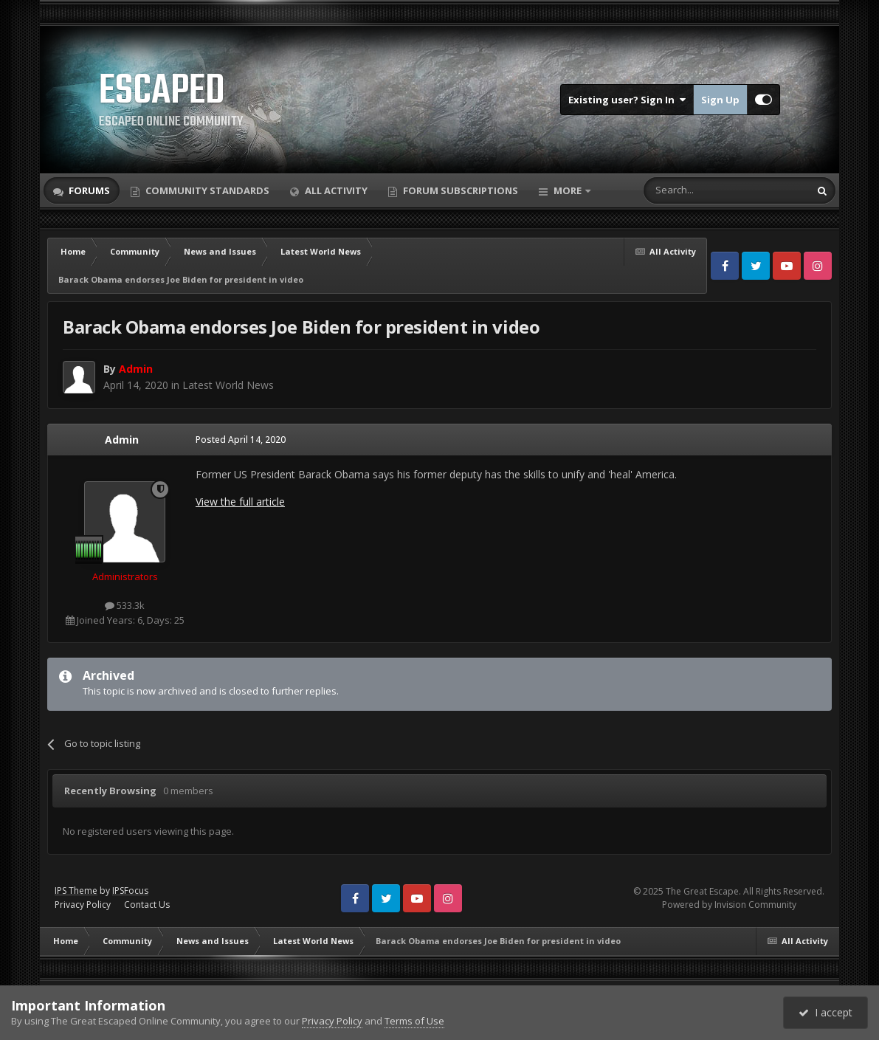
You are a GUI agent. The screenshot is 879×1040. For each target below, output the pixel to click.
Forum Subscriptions (459, 190)
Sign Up (720, 99)
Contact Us (147, 904)
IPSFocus (130, 890)
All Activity (335, 190)
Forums (88, 190)
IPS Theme (76, 890)
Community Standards (206, 190)
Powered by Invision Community (729, 904)
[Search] (690, 190)
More (567, 190)
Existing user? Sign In (627, 99)
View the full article (240, 502)
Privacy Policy (83, 904)
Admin (122, 440)
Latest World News (228, 385)
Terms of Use (414, 1020)
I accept (825, 1012)
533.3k (125, 605)
